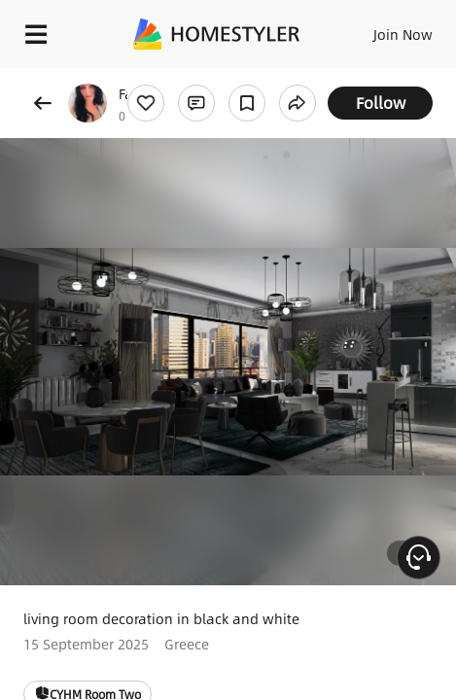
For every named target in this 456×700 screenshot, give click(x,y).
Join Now (403, 34)
